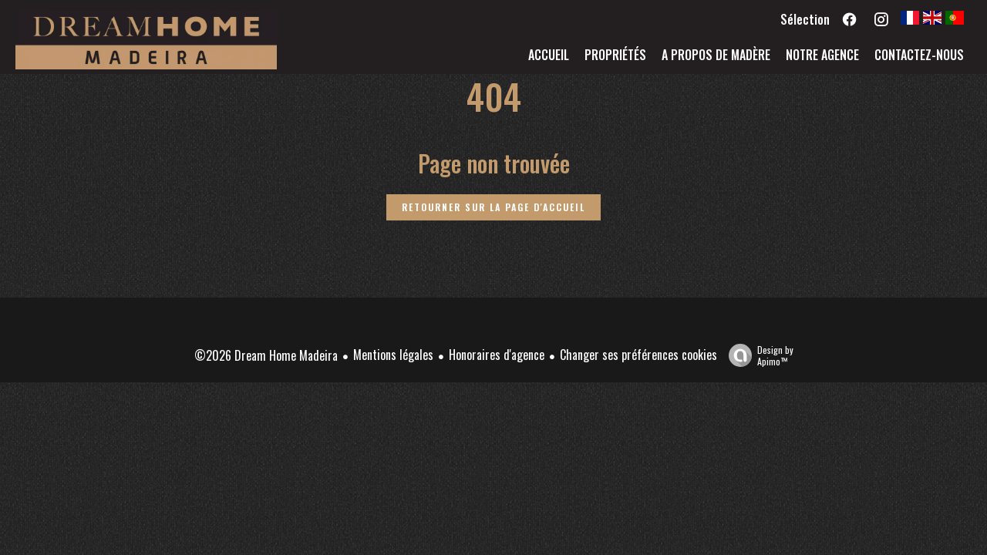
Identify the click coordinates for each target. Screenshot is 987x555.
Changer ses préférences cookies (638, 354)
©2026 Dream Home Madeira (266, 355)
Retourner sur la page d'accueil (493, 207)
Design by (757, 355)
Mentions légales (393, 354)
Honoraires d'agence (496, 354)
